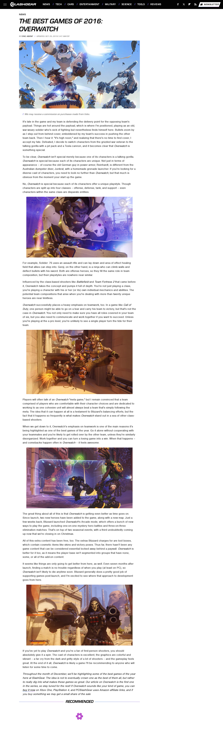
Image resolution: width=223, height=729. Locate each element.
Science (127, 4)
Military (110, 4)
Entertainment (89, 4)
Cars (71, 4)
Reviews (155, 4)
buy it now (29, 690)
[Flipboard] (189, 4)
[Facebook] (178, 4)
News (46, 4)
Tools (141, 4)
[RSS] (195, 4)
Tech (59, 4)
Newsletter (209, 4)
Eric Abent (27, 36)
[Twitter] (183, 4)
